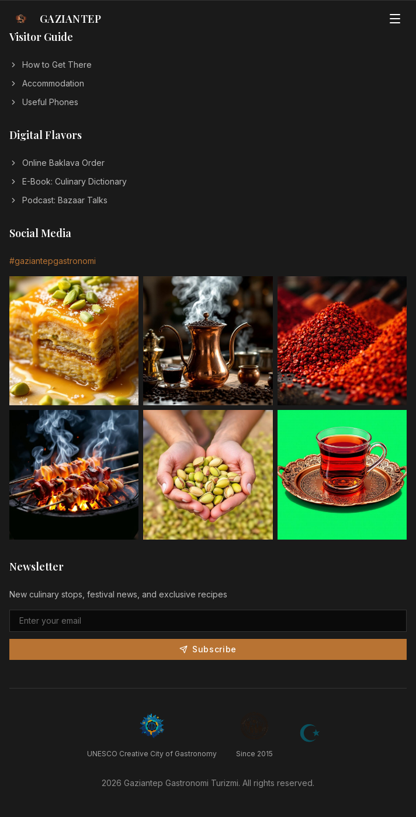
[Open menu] (395, 18)
